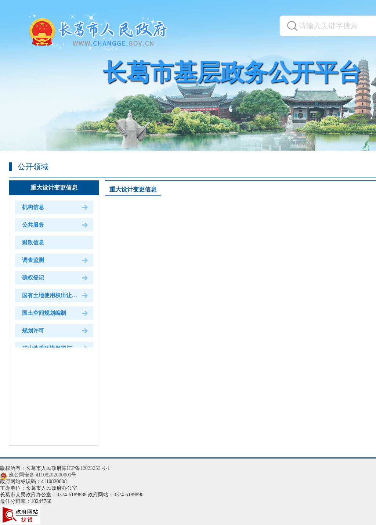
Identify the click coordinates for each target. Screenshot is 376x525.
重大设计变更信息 (53, 187)
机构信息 (33, 207)
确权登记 (33, 278)
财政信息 (33, 242)
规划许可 (33, 331)
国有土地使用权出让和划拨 (55, 295)
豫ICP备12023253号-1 (86, 468)
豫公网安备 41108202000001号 (43, 475)
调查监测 (33, 260)
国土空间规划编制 (44, 313)
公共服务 (33, 225)
